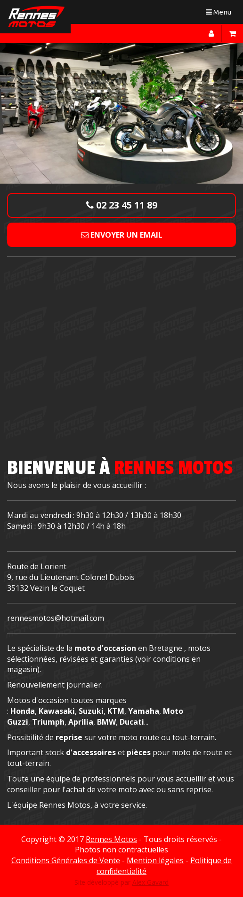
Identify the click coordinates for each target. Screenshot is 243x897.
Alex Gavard (150, 882)
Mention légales (155, 860)
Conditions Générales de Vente (65, 860)
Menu (220, 14)
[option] (121, 113)
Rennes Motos (111, 839)
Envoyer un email (121, 235)
